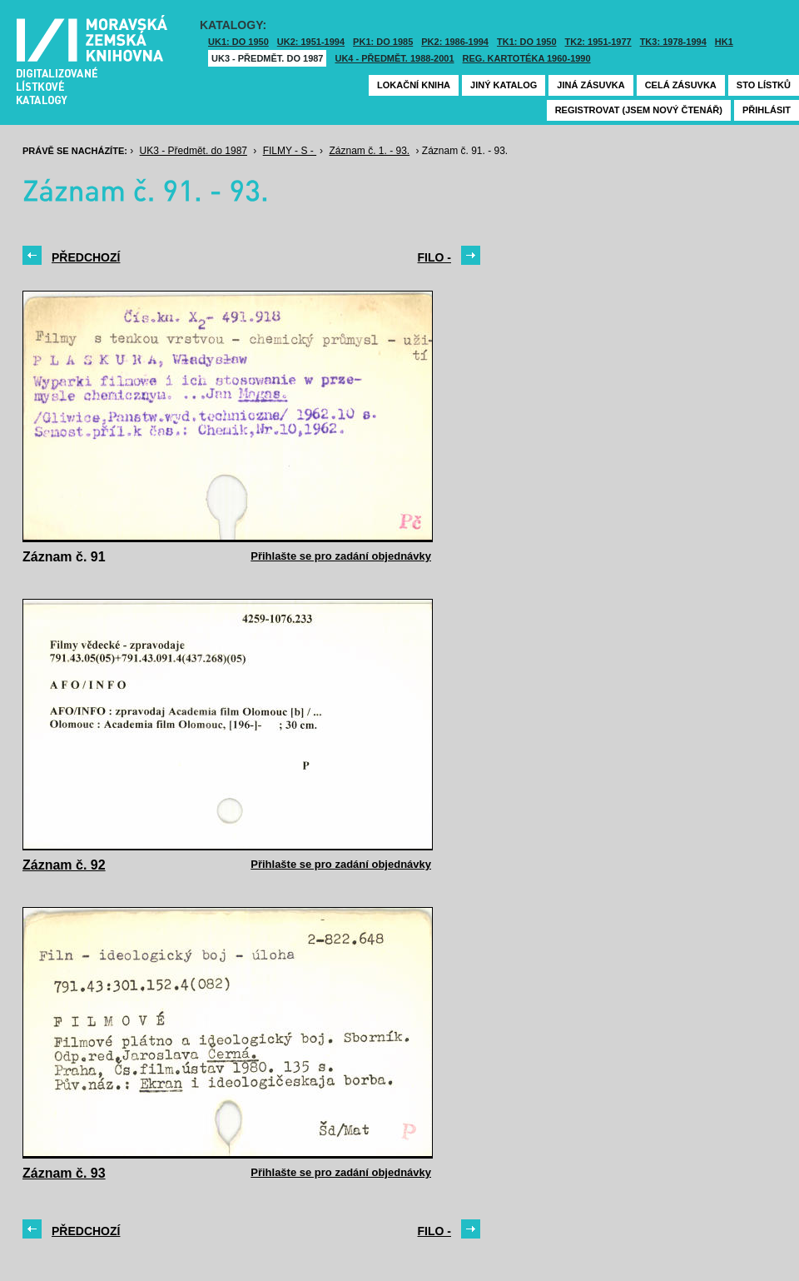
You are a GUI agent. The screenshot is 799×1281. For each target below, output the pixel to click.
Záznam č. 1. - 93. (369, 151)
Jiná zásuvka (590, 85)
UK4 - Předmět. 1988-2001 (394, 58)
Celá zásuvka (681, 85)
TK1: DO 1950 (527, 42)
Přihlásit (766, 110)
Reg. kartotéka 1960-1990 (527, 58)
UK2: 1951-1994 (311, 42)
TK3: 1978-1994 (673, 42)
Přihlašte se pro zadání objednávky (341, 556)
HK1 (724, 42)
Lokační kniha (413, 85)
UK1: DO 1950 (238, 42)
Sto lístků (764, 85)
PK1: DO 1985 (383, 42)
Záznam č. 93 (64, 1173)
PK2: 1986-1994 (455, 42)
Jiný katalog (503, 85)
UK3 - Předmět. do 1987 (267, 58)
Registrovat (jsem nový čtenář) (638, 110)
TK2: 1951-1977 (598, 42)
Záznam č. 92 (64, 865)
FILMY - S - (289, 151)
